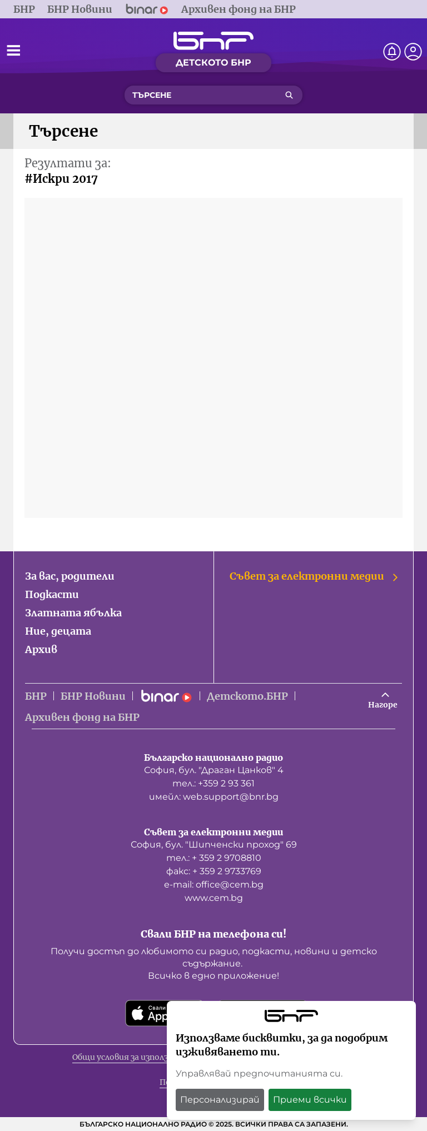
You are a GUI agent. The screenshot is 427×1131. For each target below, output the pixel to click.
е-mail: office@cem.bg (214, 884)
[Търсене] (289, 95)
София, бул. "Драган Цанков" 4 (214, 770)
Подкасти (52, 594)
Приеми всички (310, 1099)
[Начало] (213, 41)
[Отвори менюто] (13, 50)
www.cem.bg (214, 898)
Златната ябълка (73, 612)
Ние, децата (58, 631)
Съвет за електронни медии (315, 576)
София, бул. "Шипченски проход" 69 (214, 844)
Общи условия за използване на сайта (148, 1057)
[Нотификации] (392, 51)
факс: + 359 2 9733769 (213, 871)
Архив (41, 649)
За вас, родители (70, 576)
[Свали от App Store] (165, 1013)
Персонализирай (220, 1099)
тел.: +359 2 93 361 (213, 783)
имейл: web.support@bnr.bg (214, 796)
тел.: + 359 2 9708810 (213, 858)
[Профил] (413, 51)
